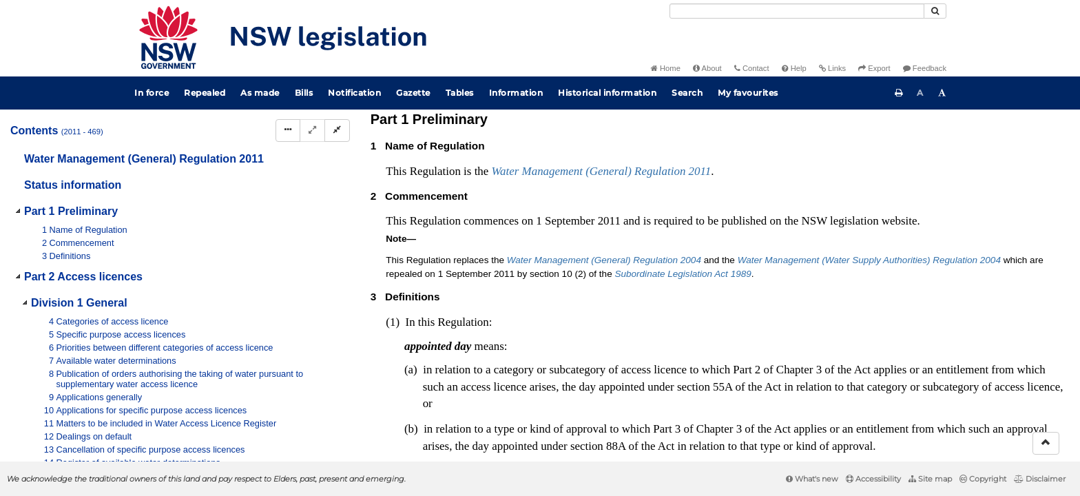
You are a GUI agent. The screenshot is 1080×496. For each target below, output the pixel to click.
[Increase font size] (942, 93)
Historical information (607, 92)
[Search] (796, 11)
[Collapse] (337, 130)
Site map (930, 479)
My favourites (748, 92)
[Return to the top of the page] (1045, 443)
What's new (812, 479)
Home (666, 68)
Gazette (413, 92)
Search (687, 92)
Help (794, 68)
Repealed (204, 92)
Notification (354, 92)
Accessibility (873, 479)
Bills (304, 92)
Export (874, 68)
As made (260, 92)
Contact (751, 68)
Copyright (982, 479)
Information (516, 92)
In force (151, 92)
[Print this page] (899, 93)
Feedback (924, 68)
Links (832, 68)
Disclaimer (1040, 479)
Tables (460, 92)
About (707, 68)
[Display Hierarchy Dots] (288, 130)
